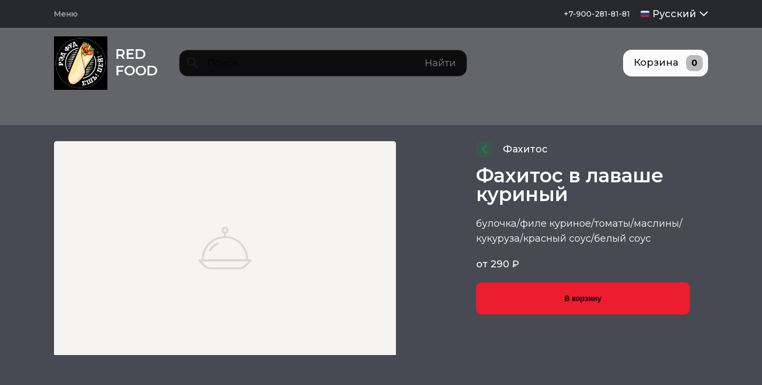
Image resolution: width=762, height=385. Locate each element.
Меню (65, 14)
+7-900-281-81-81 (597, 14)
